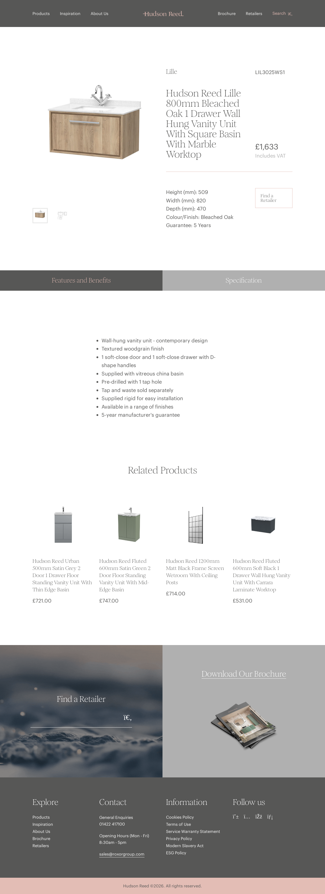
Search (282, 13)
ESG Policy (176, 852)
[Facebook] (258, 816)
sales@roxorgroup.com (121, 854)
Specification (244, 280)
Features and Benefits (81, 280)
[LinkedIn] (270, 816)
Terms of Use (178, 824)
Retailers (254, 13)
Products (41, 13)
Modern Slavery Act (185, 845)
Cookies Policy (180, 817)
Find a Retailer (269, 198)
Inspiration (70, 13)
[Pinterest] (236, 816)
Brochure (227, 13)
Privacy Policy (179, 838)
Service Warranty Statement (193, 831)
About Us (99, 13)
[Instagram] (247, 816)
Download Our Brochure (244, 674)
